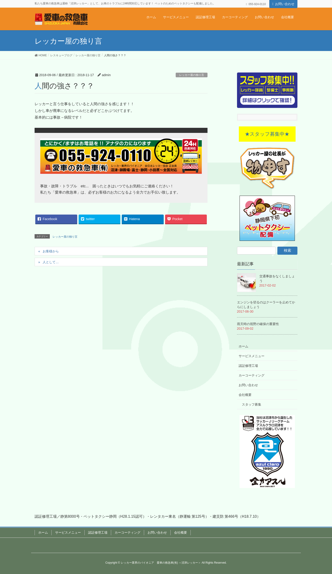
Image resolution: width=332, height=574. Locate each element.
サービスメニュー (251, 356)
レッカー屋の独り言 (191, 75)
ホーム (243, 346)
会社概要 (245, 395)
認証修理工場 (248, 366)
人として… (51, 262)
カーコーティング (251, 375)
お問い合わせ (284, 4)
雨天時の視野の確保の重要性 (258, 324)
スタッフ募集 (251, 404)
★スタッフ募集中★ (267, 134)
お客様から (51, 251)
